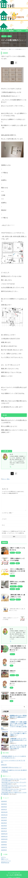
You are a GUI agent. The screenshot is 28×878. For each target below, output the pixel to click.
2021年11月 (4, 815)
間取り (8, 479)
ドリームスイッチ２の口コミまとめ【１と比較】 (13, 761)
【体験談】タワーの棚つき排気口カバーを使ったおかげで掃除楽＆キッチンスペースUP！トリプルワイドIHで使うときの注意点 (14, 725)
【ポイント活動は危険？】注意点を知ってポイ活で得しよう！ (17, 571)
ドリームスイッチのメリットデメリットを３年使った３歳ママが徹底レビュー (18, 733)
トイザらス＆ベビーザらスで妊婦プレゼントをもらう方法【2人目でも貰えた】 (18, 747)
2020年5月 (4, 850)
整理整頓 (11, 30)
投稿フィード (4, 859)
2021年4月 (4, 825)
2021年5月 (4, 823)
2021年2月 (4, 828)
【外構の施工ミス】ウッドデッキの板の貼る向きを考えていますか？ (18, 740)
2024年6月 (4, 801)
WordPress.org (5, 862)
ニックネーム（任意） (7, 512)
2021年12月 (4, 812)
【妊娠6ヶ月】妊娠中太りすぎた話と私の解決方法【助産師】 (18, 695)
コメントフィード (6, 860)
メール (4, 519)
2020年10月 (4, 839)
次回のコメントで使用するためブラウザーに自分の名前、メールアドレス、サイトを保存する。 (13, 532)
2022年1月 (4, 809)
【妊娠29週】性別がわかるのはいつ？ (11, 767)
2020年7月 (4, 847)
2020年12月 (4, 833)
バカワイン (16, 790)
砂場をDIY (13, 671)
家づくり (4, 30)
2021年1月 (4, 831)
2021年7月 (4, 817)
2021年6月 (4, 820)
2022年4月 (4, 804)
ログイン (3, 857)
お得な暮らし (19, 30)
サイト (3, 525)
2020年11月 (4, 836)
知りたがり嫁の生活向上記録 (14, 870)
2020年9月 (4, 842)
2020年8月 (4, 844)
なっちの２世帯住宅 (14, 873)
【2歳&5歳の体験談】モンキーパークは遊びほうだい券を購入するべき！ (18, 648)
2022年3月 (4, 806)
